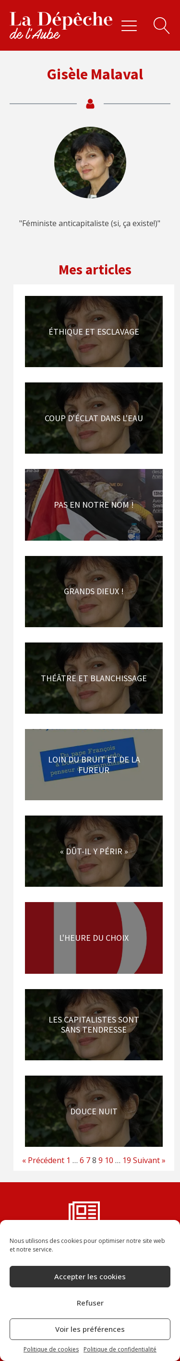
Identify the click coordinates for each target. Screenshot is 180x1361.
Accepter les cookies (90, 1276)
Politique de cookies (51, 1349)
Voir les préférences (90, 1329)
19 (126, 1160)
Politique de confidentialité (120, 1349)
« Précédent (43, 1160)
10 (109, 1160)
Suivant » (149, 1160)
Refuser (90, 1302)
